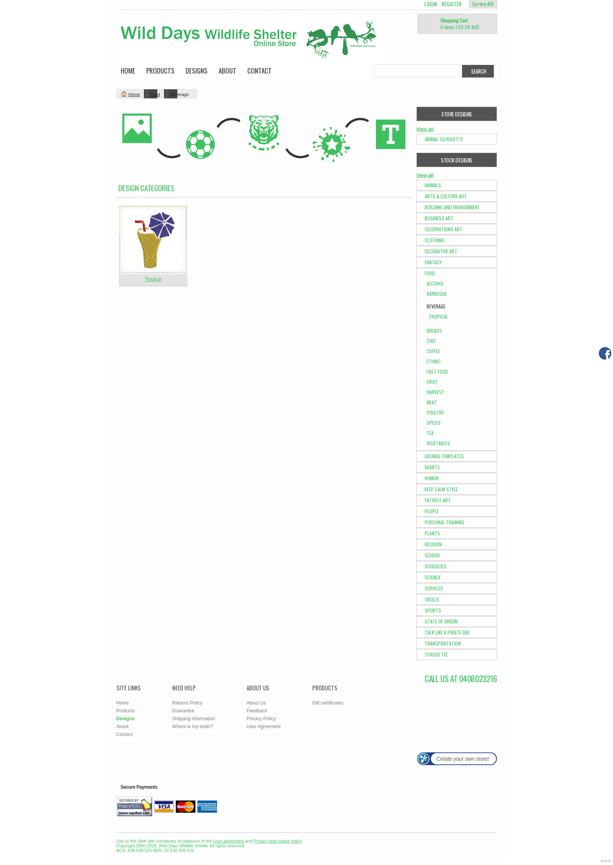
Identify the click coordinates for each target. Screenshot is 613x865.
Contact (259, 71)
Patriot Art (438, 500)
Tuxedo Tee (436, 654)
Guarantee (183, 711)
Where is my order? (193, 726)
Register (452, 4)
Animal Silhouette (444, 139)
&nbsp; (153, 239)
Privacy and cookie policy (278, 841)
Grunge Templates (444, 456)
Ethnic (434, 361)
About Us (256, 703)
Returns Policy (187, 703)
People (432, 511)
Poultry (435, 412)
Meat (432, 402)
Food (155, 94)
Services (434, 588)
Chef (431, 341)
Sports (433, 610)
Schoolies (435, 566)
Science (433, 577)
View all (425, 129)
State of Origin (441, 621)
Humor (432, 478)
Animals (433, 185)
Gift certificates (327, 703)
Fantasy (433, 262)
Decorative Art (441, 251)
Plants (432, 533)
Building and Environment (452, 207)
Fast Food (437, 371)
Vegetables (438, 443)
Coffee (433, 351)
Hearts (432, 467)
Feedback (257, 711)
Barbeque (437, 293)
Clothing (434, 240)
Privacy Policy (261, 718)
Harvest (435, 392)
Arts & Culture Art (446, 196)
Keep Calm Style (441, 489)
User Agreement (264, 726)
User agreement (228, 841)
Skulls (432, 599)
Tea (430, 433)
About (227, 71)
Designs (197, 71)
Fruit (432, 381)
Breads (434, 330)
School (432, 555)
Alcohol (435, 283)
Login (430, 4)
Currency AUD (482, 4)
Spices (434, 422)
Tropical (153, 279)
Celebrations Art (443, 229)
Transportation (443, 643)
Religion (433, 544)
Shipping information (193, 718)
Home (128, 71)
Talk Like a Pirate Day (447, 632)
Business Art (439, 218)
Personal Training (444, 522)
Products (160, 71)
